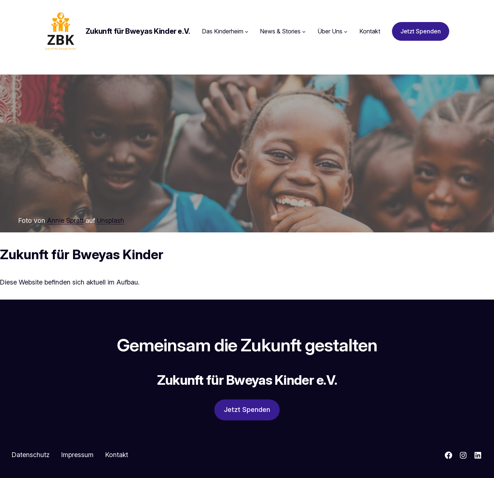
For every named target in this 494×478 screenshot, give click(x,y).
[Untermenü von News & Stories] (304, 31)
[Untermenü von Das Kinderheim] (246, 31)
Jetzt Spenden (420, 31)
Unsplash (110, 220)
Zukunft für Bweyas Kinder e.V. (138, 31)
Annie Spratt (65, 220)
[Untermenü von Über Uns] (346, 31)
